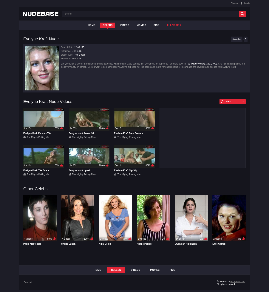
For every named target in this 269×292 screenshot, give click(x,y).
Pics (156, 25)
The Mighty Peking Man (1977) (201, 63)
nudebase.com (238, 281)
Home (91, 25)
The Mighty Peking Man (38, 137)
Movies (141, 25)
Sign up (234, 3)
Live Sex (174, 25)
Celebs (108, 25)
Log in (247, 3)
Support (28, 282)
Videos (124, 25)
